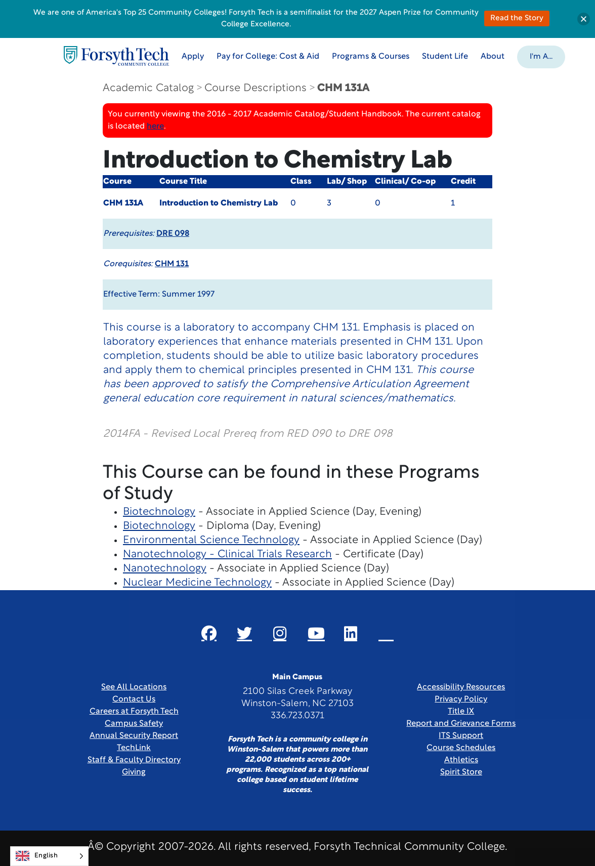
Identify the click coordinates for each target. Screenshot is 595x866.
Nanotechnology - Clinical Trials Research (227, 554)
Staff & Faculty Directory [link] (134, 760)
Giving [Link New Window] (134, 772)
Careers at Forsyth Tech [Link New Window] (134, 712)
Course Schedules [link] (461, 748)
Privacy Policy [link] (461, 699)
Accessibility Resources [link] (461, 687)
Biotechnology (159, 512)
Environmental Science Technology (211, 540)
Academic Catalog (148, 88)
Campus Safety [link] (134, 724)
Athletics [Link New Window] (461, 760)
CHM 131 (172, 264)
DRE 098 (172, 234)
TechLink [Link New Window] (134, 748)
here (155, 126)
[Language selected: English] (49, 856)
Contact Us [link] (133, 699)
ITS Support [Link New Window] (461, 736)
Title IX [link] (461, 712)
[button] (542, 56)
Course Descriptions (255, 88)
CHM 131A (343, 88)
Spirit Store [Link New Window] (461, 772)
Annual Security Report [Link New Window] (134, 736)
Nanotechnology (164, 568)
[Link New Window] (209, 633)
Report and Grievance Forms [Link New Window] (461, 724)
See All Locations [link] (133, 687)
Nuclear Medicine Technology (197, 583)
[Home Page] (116, 56)
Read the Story (516, 18)
